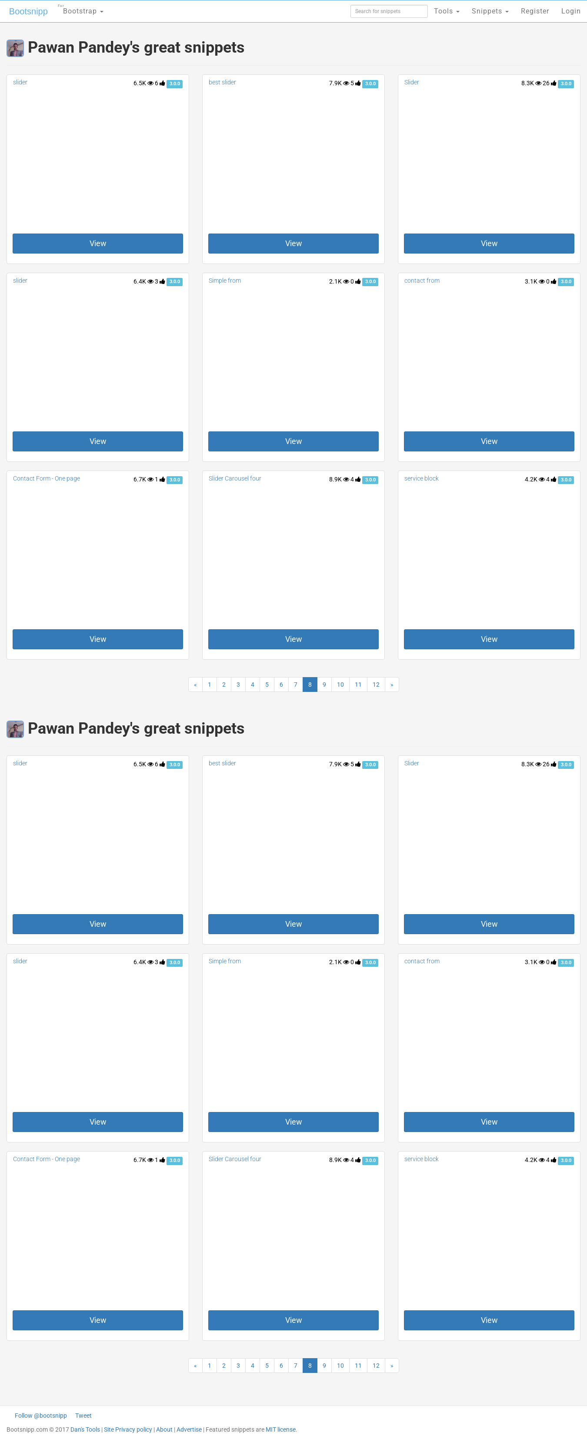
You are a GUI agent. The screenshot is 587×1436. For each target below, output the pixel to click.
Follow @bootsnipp (41, 1415)
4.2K (535, 479)
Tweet (83, 1415)
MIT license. (281, 1429)
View (98, 243)
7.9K (339, 83)
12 (376, 684)
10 (340, 684)
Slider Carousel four (235, 478)
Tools (447, 11)
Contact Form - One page (46, 478)
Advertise (189, 1429)
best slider (222, 82)
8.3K (531, 83)
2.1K (339, 281)
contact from (422, 280)
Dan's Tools (85, 1429)
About (164, 1429)
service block (421, 478)
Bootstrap (80, 8)
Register (535, 11)
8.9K (339, 479)
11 (358, 684)
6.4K (143, 281)
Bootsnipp (28, 11)
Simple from (225, 280)
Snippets (490, 11)
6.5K (143, 83)
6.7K (143, 479)
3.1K (535, 281)
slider (20, 82)
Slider (411, 82)
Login (571, 11)
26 (550, 83)
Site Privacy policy (128, 1429)
